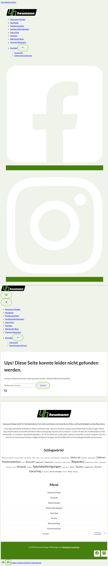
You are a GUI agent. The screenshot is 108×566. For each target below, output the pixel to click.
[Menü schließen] (6, 302)
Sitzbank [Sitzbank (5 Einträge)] (21, 466)
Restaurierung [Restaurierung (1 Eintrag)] (89, 462)
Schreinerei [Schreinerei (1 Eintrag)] (9, 467)
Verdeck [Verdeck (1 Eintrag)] (65, 471)
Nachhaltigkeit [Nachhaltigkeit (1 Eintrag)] (91, 457)
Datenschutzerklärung (23, 55)
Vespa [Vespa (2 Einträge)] (70, 471)
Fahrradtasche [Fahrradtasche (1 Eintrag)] (27, 457)
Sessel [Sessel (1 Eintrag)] (14, 467)
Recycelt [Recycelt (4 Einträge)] (30, 461)
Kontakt (13, 48)
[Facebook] (54, 168)
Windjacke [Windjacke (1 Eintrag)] (75, 471)
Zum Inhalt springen (8, 2)
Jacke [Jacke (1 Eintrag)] (41, 457)
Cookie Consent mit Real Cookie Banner (26, 563)
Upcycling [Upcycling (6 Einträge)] (35, 471)
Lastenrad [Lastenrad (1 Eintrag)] (46, 457)
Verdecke (14, 22)
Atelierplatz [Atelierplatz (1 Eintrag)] (5, 457)
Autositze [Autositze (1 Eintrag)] (11, 457)
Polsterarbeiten (17, 26)
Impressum (18, 53)
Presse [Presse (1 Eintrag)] (23, 462)
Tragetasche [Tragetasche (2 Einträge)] (88, 467)
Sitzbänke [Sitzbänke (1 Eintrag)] (29, 467)
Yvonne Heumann (18, 42)
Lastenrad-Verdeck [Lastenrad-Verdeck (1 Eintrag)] (55, 457)
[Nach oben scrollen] (3, 562)
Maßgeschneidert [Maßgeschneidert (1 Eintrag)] (65, 457)
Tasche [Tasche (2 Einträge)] (72, 467)
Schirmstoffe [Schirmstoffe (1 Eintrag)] (102, 462)
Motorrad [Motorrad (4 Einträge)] (75, 457)
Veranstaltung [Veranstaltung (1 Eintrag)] (45, 471)
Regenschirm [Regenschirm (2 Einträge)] (49, 462)
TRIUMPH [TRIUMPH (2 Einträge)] (98, 467)
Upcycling (14, 32)
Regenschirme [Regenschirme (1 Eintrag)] (58, 462)
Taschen (13, 35)
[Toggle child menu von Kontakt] (22, 47)
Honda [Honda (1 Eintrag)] (33, 457)
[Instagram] (54, 280)
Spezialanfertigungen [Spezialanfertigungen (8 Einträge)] (47, 466)
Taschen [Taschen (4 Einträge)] (79, 466)
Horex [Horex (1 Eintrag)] (37, 457)
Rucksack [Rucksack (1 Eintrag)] (95, 462)
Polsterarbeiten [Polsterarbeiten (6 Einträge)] (11, 461)
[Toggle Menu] (6, 295)
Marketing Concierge (70, 547)
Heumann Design (17, 19)
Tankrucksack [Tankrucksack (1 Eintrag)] (65, 467)
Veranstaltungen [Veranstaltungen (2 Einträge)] (56, 471)
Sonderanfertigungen (19, 29)
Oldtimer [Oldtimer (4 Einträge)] (101, 457)
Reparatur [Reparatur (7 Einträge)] (78, 461)
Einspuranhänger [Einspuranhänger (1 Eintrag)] (18, 457)
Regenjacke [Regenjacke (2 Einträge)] (39, 462)
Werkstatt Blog (17, 39)
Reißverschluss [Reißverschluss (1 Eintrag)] (67, 462)
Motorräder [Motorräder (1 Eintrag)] (84, 457)
